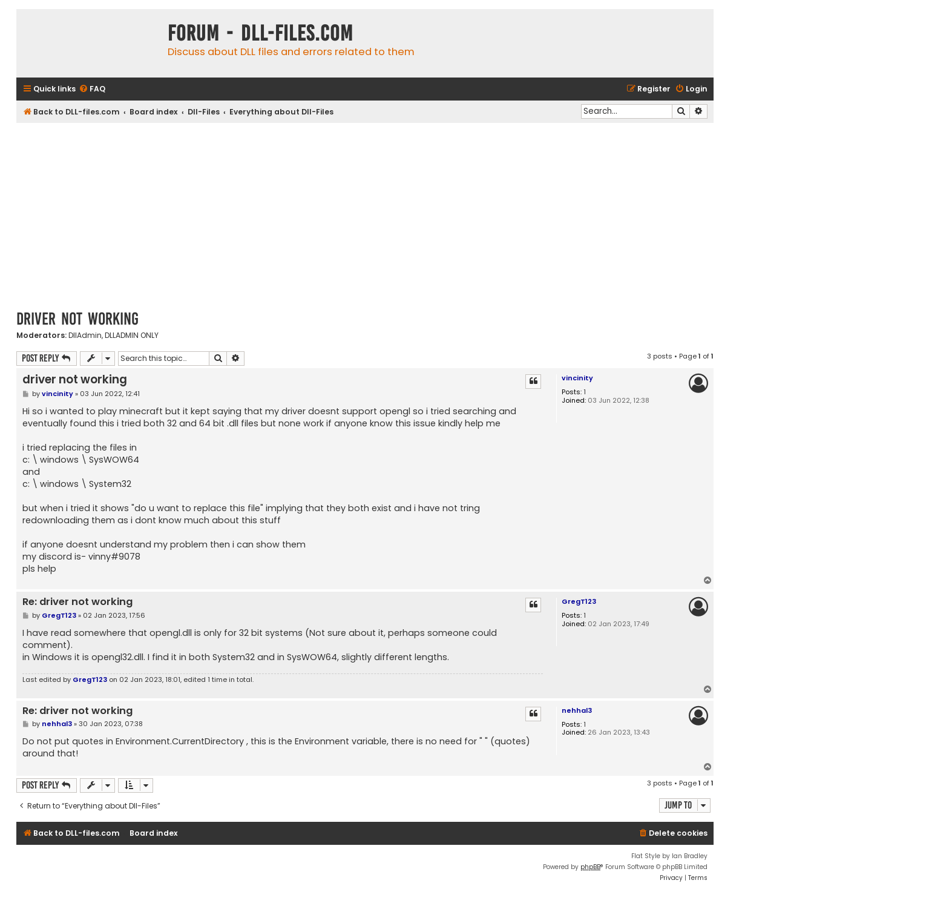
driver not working (77, 318)
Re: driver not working (77, 602)
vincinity (577, 378)
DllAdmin (85, 335)
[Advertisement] (365, 214)
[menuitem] (92, 89)
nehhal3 (577, 710)
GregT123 (579, 601)
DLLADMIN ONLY (132, 335)
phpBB (590, 866)
